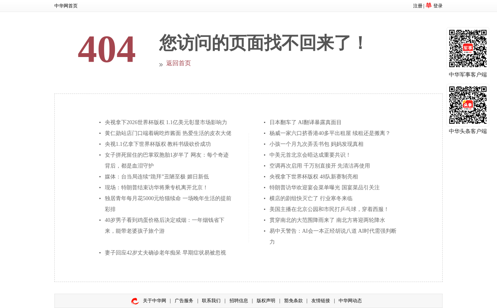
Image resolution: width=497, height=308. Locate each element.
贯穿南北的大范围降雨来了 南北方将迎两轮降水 (327, 220)
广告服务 (184, 300)
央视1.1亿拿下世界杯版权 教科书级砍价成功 (158, 144)
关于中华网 (154, 300)
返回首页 (178, 63)
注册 (417, 6)
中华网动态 (350, 300)
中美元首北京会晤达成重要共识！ (310, 155)
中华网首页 (66, 6)
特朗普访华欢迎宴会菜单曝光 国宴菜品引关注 (324, 187)
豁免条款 (293, 300)
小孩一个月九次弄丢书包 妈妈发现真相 (316, 144)
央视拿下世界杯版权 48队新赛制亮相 (313, 177)
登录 (438, 6)
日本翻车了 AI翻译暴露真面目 (305, 122)
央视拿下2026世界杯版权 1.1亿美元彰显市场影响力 (166, 122)
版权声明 (266, 300)
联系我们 (211, 300)
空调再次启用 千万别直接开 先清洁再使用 (319, 166)
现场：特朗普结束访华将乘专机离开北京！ (156, 187)
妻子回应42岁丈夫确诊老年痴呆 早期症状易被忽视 (165, 253)
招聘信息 (238, 300)
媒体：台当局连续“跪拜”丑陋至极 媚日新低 (157, 177)
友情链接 (320, 300)
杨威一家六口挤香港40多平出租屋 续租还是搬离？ (330, 133)
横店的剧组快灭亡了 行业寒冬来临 (311, 198)
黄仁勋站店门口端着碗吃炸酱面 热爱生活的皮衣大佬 (168, 133)
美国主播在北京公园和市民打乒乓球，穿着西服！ (329, 209)
